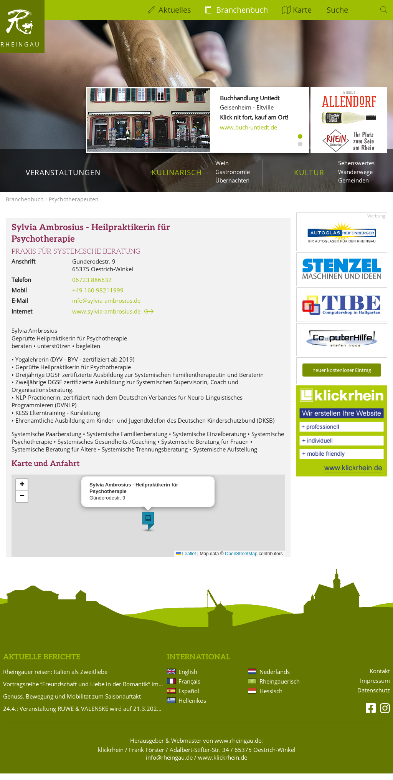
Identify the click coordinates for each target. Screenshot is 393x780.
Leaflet (186, 560)
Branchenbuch (242, 10)
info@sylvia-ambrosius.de (106, 307)
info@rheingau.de (169, 763)
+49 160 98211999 (98, 296)
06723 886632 (92, 286)
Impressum (375, 687)
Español (188, 697)
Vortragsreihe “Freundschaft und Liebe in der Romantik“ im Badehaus (83, 690)
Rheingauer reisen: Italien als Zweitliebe (55, 678)
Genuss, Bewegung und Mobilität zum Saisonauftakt (72, 702)
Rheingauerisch (279, 687)
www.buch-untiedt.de (248, 127)
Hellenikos (192, 706)
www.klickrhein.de (222, 763)
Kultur (309, 172)
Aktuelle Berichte (41, 663)
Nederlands (274, 678)
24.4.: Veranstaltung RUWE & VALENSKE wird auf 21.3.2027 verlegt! (83, 715)
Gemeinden (353, 180)
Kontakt (380, 677)
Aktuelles (175, 10)
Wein (222, 163)
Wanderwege (355, 172)
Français (189, 687)
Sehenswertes (356, 163)
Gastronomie (232, 172)
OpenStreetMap (241, 560)
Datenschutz (373, 696)
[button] (148, 527)
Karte (302, 10)
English (187, 678)
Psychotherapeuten (74, 205)
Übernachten (232, 180)
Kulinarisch (176, 172)
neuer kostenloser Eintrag (341, 376)
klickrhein (111, 756)
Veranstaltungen (63, 172)
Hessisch (270, 697)
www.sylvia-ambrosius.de (106, 318)
